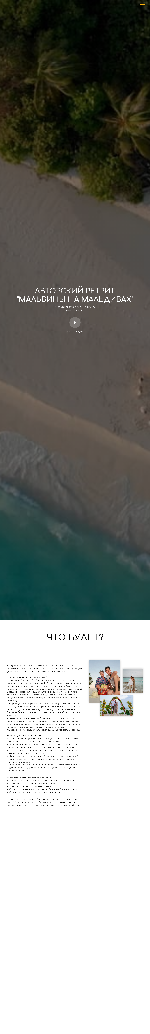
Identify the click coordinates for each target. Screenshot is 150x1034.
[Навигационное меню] (142, 5)
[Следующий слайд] (143, 879)
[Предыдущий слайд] (6, 879)
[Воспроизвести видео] (75, 322)
